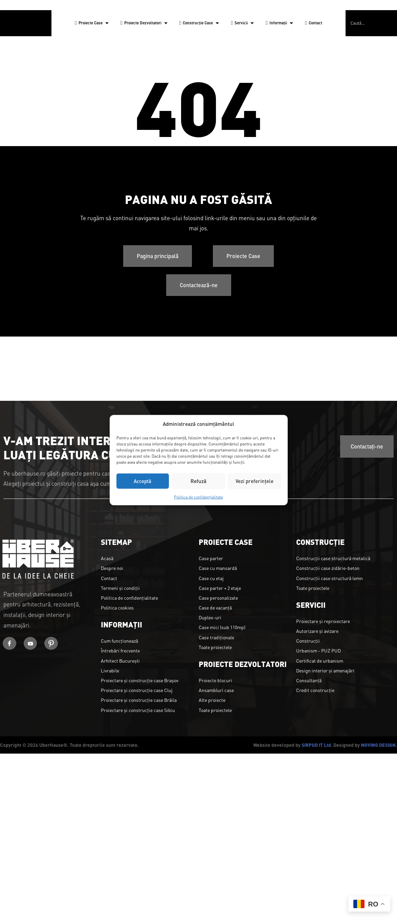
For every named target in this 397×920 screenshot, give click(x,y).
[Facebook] (9, 643)
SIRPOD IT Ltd (316, 744)
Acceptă (142, 480)
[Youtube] (30, 643)
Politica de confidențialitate (198, 496)
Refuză (198, 480)
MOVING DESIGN (378, 744)
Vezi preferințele (254, 480)
